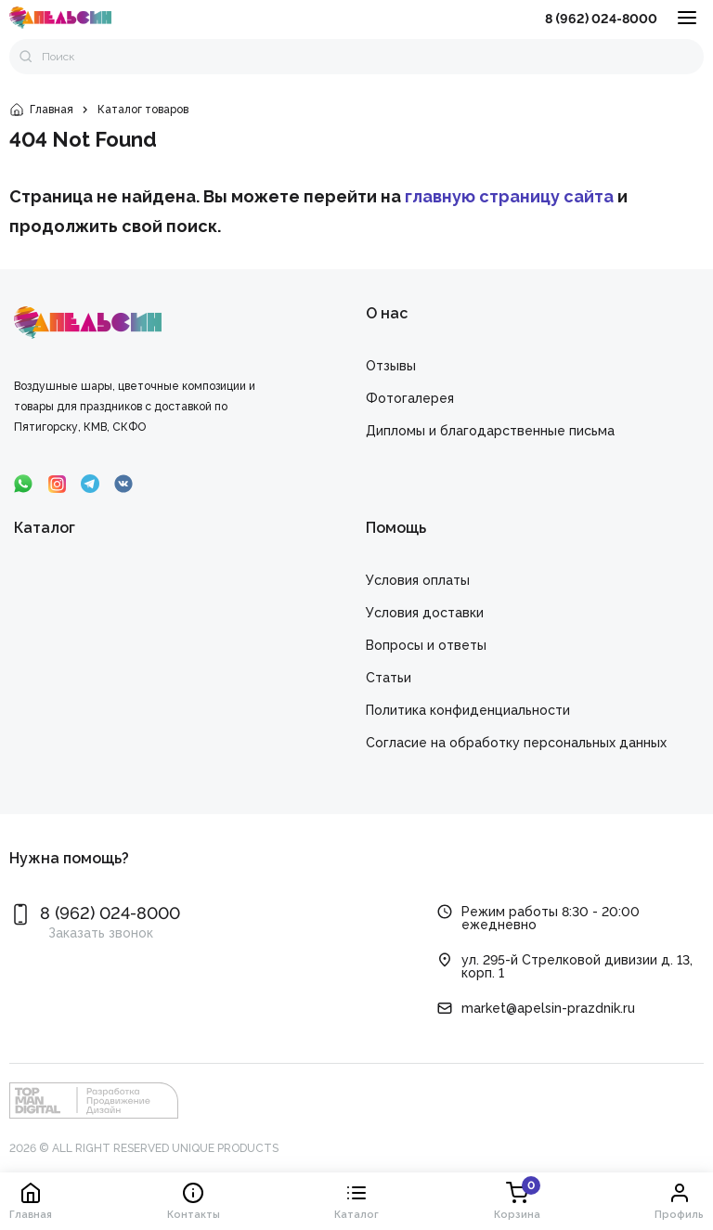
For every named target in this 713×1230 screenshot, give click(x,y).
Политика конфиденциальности (468, 710)
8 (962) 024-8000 (601, 18)
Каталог (44, 528)
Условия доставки (425, 612)
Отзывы (391, 365)
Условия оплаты (418, 580)
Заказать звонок (100, 933)
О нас (387, 313)
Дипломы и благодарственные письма (490, 430)
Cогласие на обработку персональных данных (516, 742)
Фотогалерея (410, 398)
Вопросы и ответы (426, 645)
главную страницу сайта (509, 196)
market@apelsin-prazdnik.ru (548, 1008)
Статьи (388, 677)
